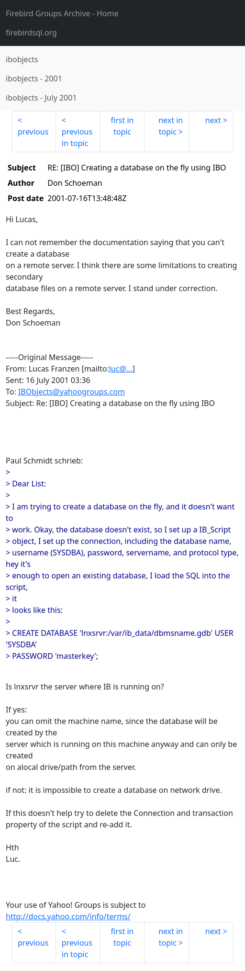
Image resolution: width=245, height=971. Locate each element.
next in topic (170, 126)
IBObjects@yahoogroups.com (71, 391)
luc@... (121, 368)
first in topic (122, 126)
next (213, 120)
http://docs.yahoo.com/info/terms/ (68, 916)
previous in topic (77, 137)
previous (33, 131)
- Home (62, 13)
